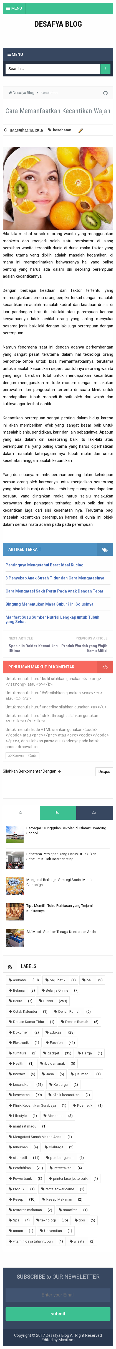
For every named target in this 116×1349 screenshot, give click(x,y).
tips (82, 1220)
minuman (20, 1147)
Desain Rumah (76, 1022)
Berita (17, 1001)
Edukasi (56, 1032)
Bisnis (48, 1001)
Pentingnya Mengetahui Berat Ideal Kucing (45, 565)
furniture (19, 1053)
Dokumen (21, 1032)
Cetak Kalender (25, 1011)
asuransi (20, 980)
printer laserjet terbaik (70, 1178)
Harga (87, 1053)
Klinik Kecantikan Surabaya (34, 1105)
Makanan (55, 1116)
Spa (16, 1220)
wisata (79, 1241)
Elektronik (21, 1043)
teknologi (48, 1220)
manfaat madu (24, 1126)
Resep (18, 1199)
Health (18, 1063)
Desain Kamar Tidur (28, 1022)
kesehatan (62, 130)
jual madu (82, 1074)
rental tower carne (60, 1189)
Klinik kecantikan (66, 1095)
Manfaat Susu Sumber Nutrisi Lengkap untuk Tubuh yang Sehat (52, 619)
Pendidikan (22, 1168)
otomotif (20, 1158)
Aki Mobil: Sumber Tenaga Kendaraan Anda (61, 932)
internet (19, 1074)
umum (18, 1231)
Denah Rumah (69, 1011)
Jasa (50, 1074)
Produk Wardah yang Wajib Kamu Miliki (84, 648)
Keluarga (61, 1084)
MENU (16, 8)
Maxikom (67, 1340)
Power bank (22, 1178)
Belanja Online (57, 990)
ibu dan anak (54, 1063)
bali (89, 980)
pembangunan (62, 1158)
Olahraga (56, 1147)
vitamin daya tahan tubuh (33, 1241)
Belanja (19, 990)
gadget (53, 1053)
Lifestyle (20, 1116)
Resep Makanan (59, 1199)
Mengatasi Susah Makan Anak (37, 1137)
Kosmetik (84, 1105)
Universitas (53, 1231)
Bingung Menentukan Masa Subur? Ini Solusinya (50, 604)
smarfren (70, 1210)
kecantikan (22, 1084)
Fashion (56, 1043)
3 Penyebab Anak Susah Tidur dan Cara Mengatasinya (55, 578)
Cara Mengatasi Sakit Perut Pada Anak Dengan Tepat (54, 591)
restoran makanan (27, 1210)
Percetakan (63, 1168)
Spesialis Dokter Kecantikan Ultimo (33, 648)
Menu (15, 54)
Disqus (104, 771)
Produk (18, 1189)
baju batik (57, 980)
